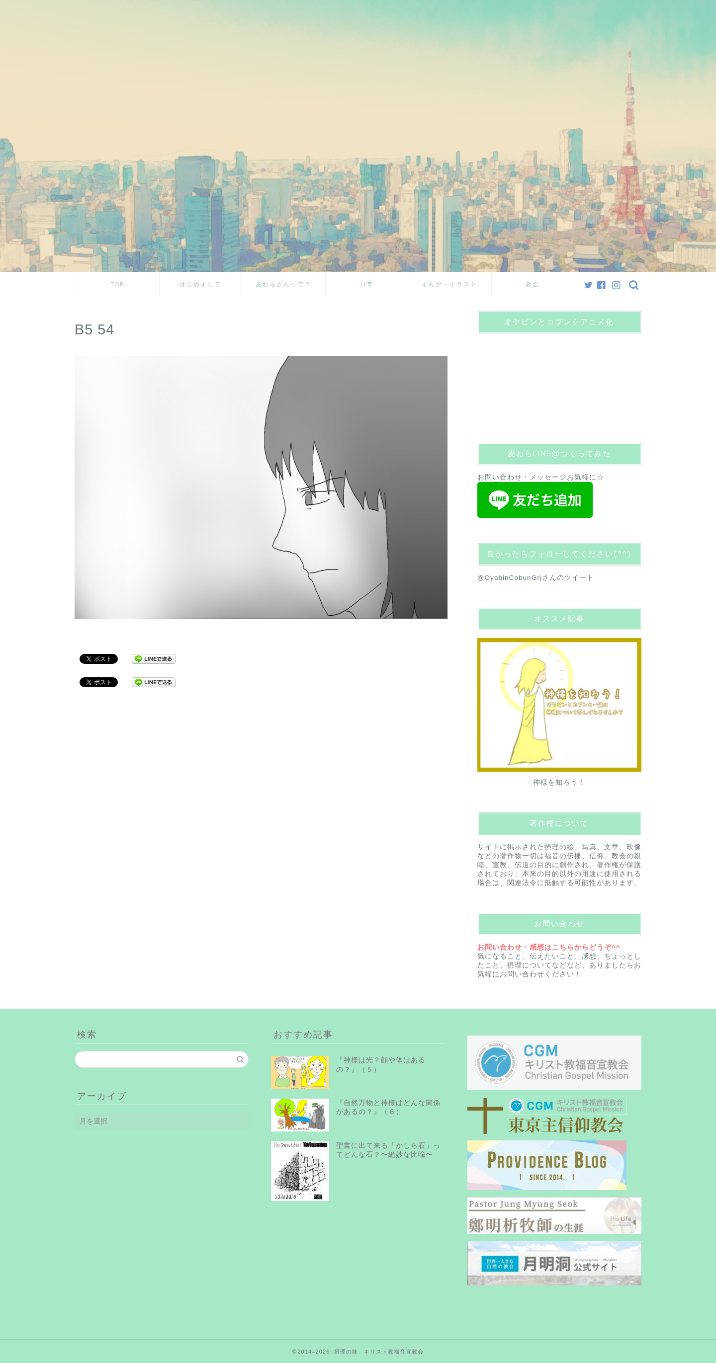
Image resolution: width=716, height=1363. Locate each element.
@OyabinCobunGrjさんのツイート (535, 577)
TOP (117, 284)
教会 (532, 284)
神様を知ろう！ (559, 782)
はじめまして (200, 284)
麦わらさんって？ (283, 284)
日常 (367, 284)
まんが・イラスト (449, 284)
